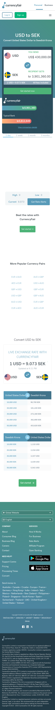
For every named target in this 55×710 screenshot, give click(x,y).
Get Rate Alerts (38, 201)
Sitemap (27, 621)
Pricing (5, 566)
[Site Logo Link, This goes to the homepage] (12, 5)
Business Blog (8, 541)
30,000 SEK (11, 456)
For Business (35, 536)
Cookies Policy (20, 617)
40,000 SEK (11, 462)
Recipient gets (36, 71)
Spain (38, 596)
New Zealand (30, 593)
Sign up (20, 15)
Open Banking (35, 550)
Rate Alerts (34, 541)
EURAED (16, 308)
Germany (6, 590)
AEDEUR (16, 283)
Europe (33, 587)
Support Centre (9, 561)
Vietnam (20, 603)
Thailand (19, 599)
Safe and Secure (46, 617)
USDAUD (38, 283)
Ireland (34, 590)
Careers (5, 545)
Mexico (5, 593)
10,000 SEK (11, 444)
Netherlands (16, 593)
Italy (42, 590)
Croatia (25, 587)
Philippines (43, 593)
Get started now (27, 91)
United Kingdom (38, 599)
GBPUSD (16, 289)
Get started (27, 229)
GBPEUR (39, 289)
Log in (7, 15)
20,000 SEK (11, 450)
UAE (27, 599)
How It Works (35, 531)
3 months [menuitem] (45, 135)
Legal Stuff (29, 617)
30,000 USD (12, 414)
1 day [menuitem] (8, 135)
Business (49, 5)
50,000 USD (12, 425)
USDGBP (16, 295)
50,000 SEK (11, 467)
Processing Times (10, 571)
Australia (6, 587)
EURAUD (16, 277)
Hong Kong (18, 590)
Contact (5, 550)
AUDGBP (38, 277)
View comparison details (27, 127)
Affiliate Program (36, 545)
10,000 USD (12, 402)
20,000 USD (12, 408)
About (5, 531)
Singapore (15, 596)
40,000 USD (12, 420)
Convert (5, 575)
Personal (38, 5)
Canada (16, 587)
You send (33, 52)
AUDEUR (39, 308)
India (27, 590)
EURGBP (39, 302)
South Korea (28, 596)
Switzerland (7, 599)
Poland (5, 596)
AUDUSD (16, 302)
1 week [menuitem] (19, 135)
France (42, 587)
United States (8, 603)
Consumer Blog (9, 536)
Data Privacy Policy (8, 617)
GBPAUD (38, 295)
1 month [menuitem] (32, 135)
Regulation (36, 617)
